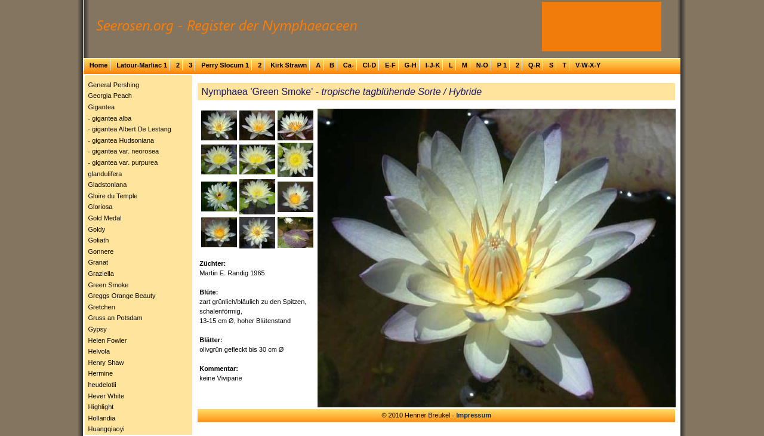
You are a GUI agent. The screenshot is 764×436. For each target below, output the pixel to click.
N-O (482, 65)
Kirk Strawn (288, 65)
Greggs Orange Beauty (122, 295)
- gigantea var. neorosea (123, 151)
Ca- (348, 65)
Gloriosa (100, 206)
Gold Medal (105, 218)
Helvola (99, 351)
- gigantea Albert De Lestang (129, 129)
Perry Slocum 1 (225, 65)
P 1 (502, 65)
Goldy (97, 229)
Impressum (473, 415)
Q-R (534, 65)
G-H (411, 65)
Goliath (98, 240)
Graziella (101, 273)
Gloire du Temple (113, 195)
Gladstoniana (107, 184)
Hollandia (102, 418)
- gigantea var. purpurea (123, 162)
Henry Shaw (106, 362)
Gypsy (97, 329)
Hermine (100, 373)
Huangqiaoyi (106, 428)
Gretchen (101, 307)
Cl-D (369, 65)
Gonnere (101, 251)
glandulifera (105, 173)
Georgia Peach (110, 95)
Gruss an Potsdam (115, 317)
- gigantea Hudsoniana (121, 140)
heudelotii (102, 384)
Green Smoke (108, 284)
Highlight (101, 406)
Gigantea (101, 106)
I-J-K (433, 65)
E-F (390, 65)
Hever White (106, 396)
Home (99, 65)
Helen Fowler (107, 340)
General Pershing (114, 84)
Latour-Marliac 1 (141, 65)
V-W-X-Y (588, 65)
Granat (98, 262)
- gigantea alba (110, 118)
